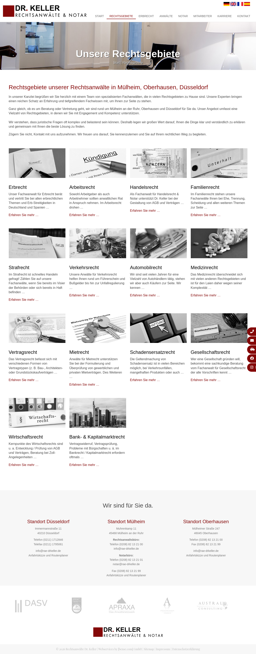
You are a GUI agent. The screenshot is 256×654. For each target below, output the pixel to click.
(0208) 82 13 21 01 (131, 559)
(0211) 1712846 (53, 539)
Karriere (224, 16)
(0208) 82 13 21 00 (131, 544)
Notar (183, 16)
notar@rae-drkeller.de (126, 564)
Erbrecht (146, 16)
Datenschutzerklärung (186, 649)
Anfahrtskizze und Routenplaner (48, 555)
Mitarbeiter (202, 16)
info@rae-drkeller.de (48, 550)
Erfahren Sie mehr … (24, 215)
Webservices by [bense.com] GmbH (120, 649)
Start (99, 16)
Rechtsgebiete (121, 16)
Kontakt (243, 16)
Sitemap (149, 649)
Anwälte (166, 16)
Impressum (163, 649)
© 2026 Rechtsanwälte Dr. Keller (76, 649)
